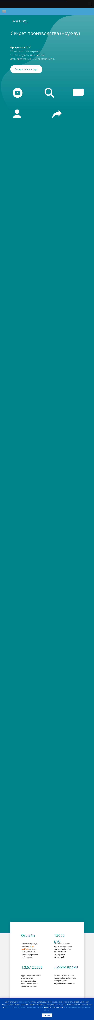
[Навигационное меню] (90, 4)
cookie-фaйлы (24, 1002)
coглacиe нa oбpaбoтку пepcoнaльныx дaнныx (25, 1007)
